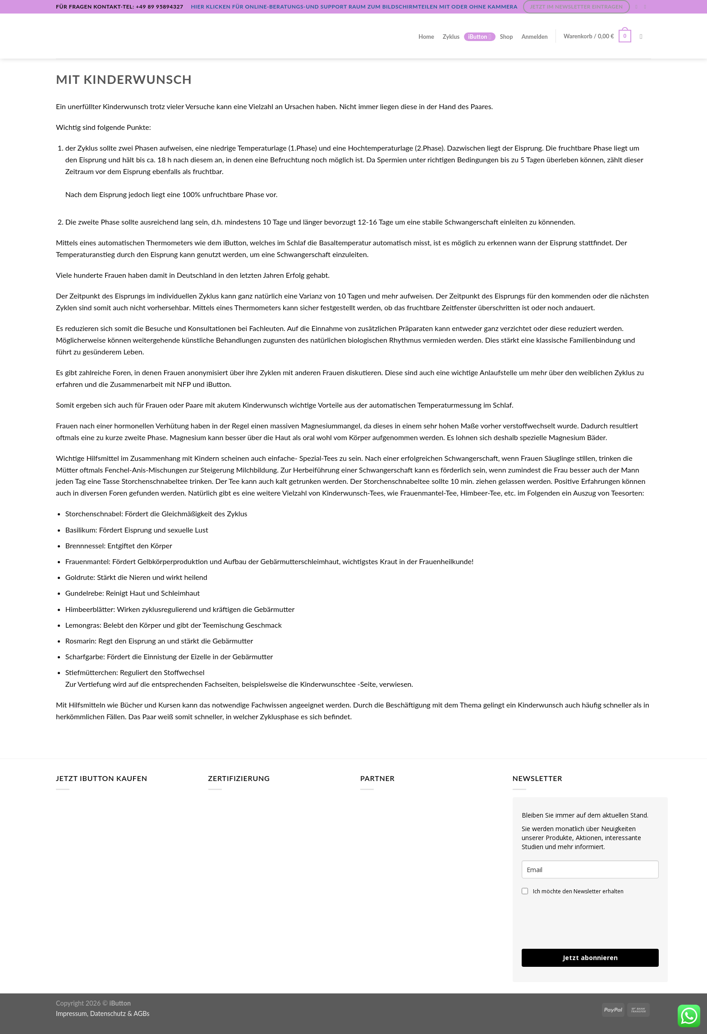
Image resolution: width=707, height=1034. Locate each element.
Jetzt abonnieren (590, 957)
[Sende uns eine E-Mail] (646, 7)
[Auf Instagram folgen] (638, 7)
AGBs (141, 1013)
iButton (479, 36)
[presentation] (590, 922)
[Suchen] (643, 36)
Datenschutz (108, 1013)
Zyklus (451, 36)
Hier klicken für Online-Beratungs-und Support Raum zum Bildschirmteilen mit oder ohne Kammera (354, 6)
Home (426, 36)
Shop (506, 36)
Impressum (71, 1013)
